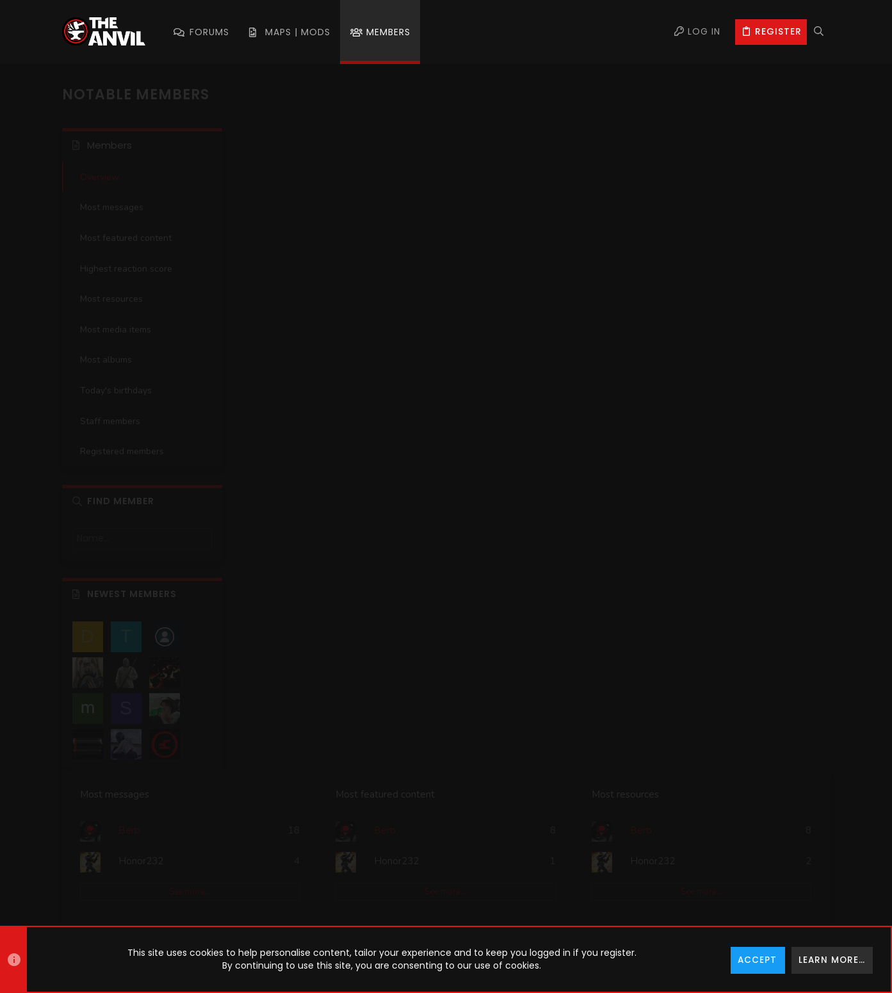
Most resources (111, 299)
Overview (99, 177)
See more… (338, 250)
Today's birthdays (116, 390)
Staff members (110, 421)
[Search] (818, 32)
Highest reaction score (126, 269)
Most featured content (126, 238)
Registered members (122, 451)
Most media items (115, 330)
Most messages (111, 207)
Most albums (106, 360)
